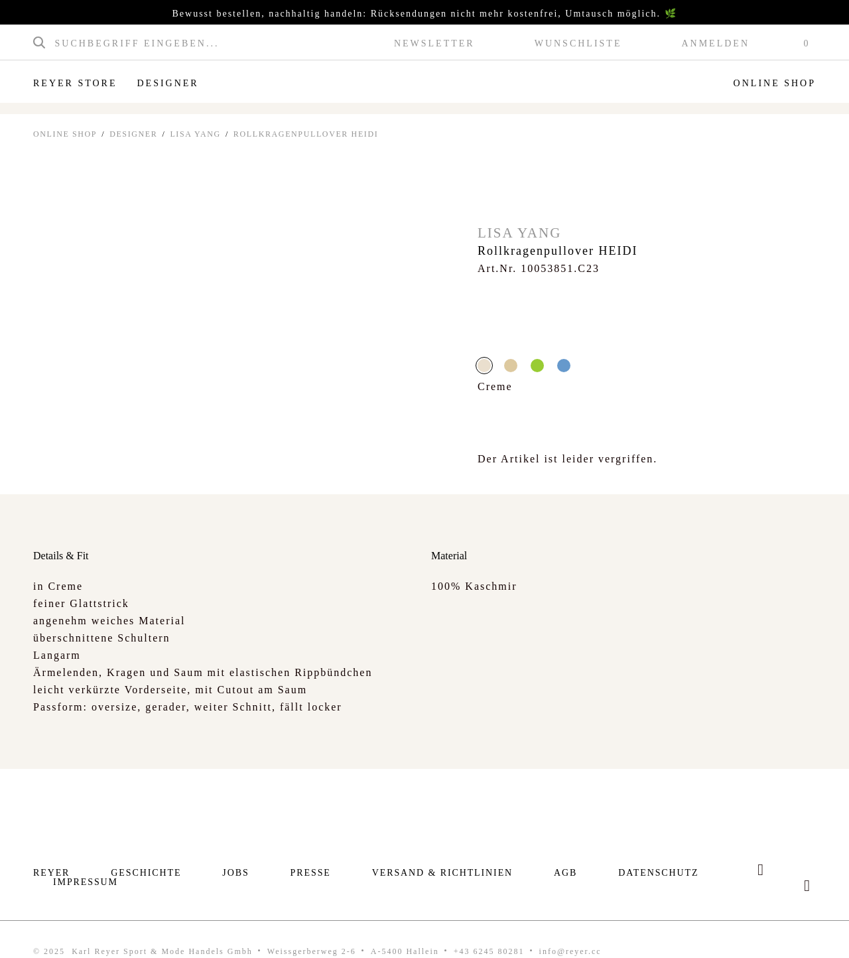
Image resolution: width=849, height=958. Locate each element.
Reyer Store (75, 83)
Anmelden (715, 43)
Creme (484, 365)
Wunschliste (578, 43)
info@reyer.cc (570, 951)
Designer (167, 83)
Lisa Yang (195, 134)
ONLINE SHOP (65, 134)
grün (537, 365)
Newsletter (434, 43)
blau (563, 365)
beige (510, 365)
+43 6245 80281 (489, 951)
